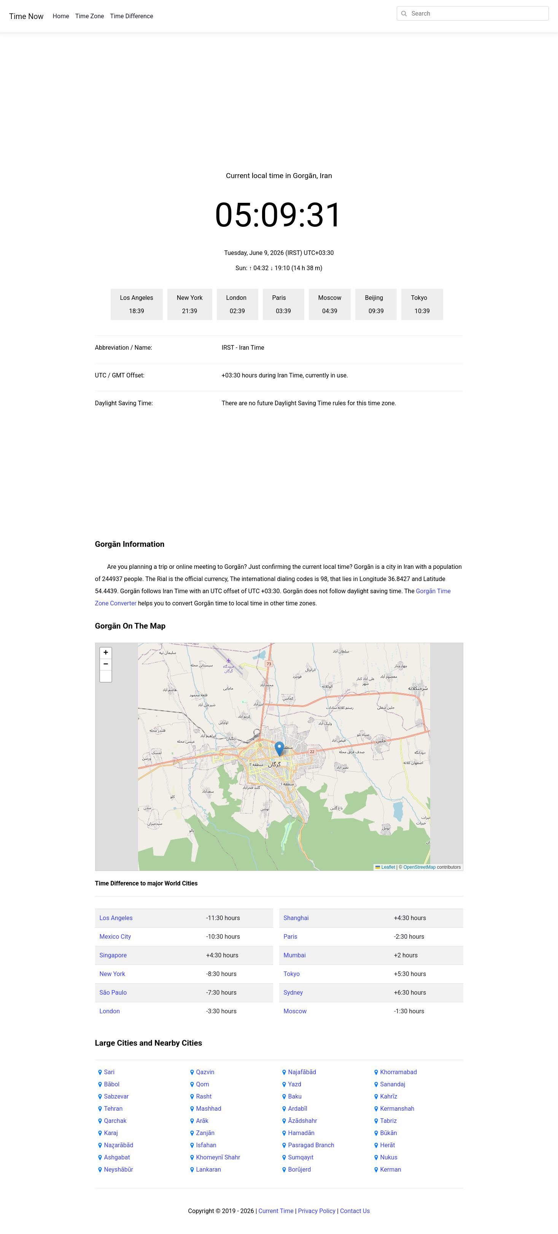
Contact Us (355, 1211)
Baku (295, 1096)
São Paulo (113, 992)
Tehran (113, 1108)
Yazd (295, 1084)
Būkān (388, 1133)
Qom (202, 1084)
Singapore (113, 955)
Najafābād (302, 1072)
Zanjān (205, 1133)
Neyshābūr (118, 1169)
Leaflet (385, 867)
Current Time (276, 1211)
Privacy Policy (317, 1211)
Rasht (204, 1096)
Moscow (295, 1011)
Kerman (390, 1169)
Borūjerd (299, 1169)
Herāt (387, 1145)
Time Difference (131, 16)
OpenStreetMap (420, 867)
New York (113, 974)
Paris (290, 936)
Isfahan (206, 1145)
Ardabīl (297, 1108)
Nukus (388, 1157)
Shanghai (296, 918)
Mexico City (115, 936)
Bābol (112, 1084)
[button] (279, 749)
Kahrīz (388, 1096)
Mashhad (208, 1108)
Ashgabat (117, 1157)
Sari (109, 1072)
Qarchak (115, 1120)
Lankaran (208, 1169)
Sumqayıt (301, 1157)
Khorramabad (398, 1072)
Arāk (202, 1120)
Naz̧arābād (119, 1145)
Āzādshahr (302, 1120)
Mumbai (295, 955)
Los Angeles (116, 918)
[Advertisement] (279, 111)
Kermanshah (397, 1108)
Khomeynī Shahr (218, 1157)
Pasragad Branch (311, 1145)
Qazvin (205, 1072)
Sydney (293, 992)
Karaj (111, 1133)
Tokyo (292, 974)
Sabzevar (116, 1096)
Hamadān (301, 1133)
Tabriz (388, 1120)
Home (61, 16)
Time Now (26, 16)
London (110, 1011)
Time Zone (89, 16)
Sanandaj (392, 1084)
